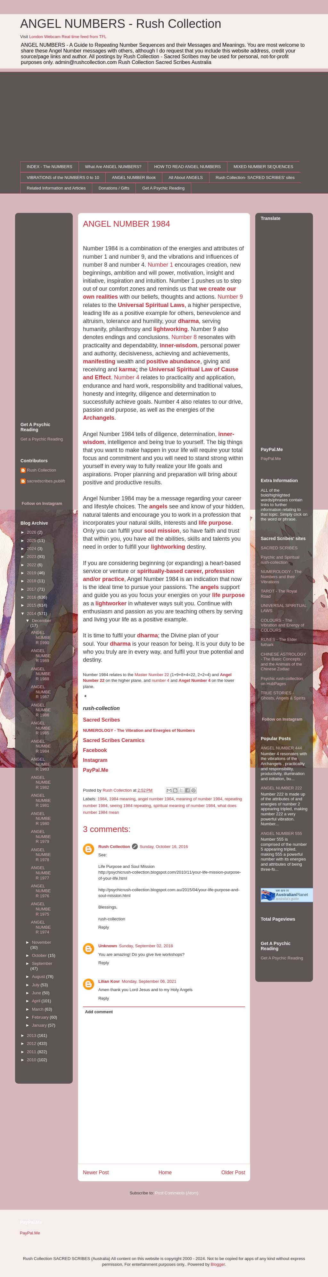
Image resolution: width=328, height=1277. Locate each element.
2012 (32, 1043)
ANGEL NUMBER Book (134, 177)
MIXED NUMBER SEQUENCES (263, 166)
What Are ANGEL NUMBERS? (113, 166)
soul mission (161, 531)
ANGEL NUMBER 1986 (41, 710)
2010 (32, 1059)
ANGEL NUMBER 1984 (41, 746)
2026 (32, 532)
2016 (32, 597)
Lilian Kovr (109, 981)
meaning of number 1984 (199, 798)
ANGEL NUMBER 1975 (41, 908)
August (39, 976)
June (37, 992)
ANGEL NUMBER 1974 (41, 927)
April (37, 1000)
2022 (32, 564)
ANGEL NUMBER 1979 (41, 836)
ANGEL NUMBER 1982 (41, 782)
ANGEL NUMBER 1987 (41, 691)
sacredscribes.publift (46, 481)
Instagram (95, 760)
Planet (292, 894)
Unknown (107, 945)
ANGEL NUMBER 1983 (41, 764)
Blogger (218, 1264)
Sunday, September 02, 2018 (146, 945)
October (40, 955)
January (40, 1025)
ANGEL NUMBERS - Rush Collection (120, 23)
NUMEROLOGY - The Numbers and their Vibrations (281, 576)
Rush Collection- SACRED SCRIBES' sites (255, 177)
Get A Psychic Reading (163, 188)
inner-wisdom (178, 345)
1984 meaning (122, 798)
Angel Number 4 (195, 680)
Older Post (233, 1172)
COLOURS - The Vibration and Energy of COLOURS (282, 625)
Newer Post (96, 1172)
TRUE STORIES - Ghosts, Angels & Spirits (283, 695)
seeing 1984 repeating (130, 805)
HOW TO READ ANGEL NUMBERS (187, 166)
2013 (32, 1035)
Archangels (98, 418)
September (42, 963)
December (41, 620)
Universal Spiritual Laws (151, 305)
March (38, 1009)
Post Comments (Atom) (176, 1193)
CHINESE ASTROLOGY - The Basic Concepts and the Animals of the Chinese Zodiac (283, 662)
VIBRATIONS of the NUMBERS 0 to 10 (63, 177)
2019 (32, 572)
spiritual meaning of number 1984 (184, 805)
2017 (32, 589)
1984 (102, 798)
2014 (32, 613)
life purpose (215, 523)
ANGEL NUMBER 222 (281, 788)
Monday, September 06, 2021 (149, 981)
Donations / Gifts (114, 188)
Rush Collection (114, 846)
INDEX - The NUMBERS (49, 166)
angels (158, 506)
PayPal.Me (95, 770)
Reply (103, 927)
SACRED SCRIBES (279, 548)
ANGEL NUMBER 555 (281, 833)
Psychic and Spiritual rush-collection (280, 560)
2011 (32, 1051)
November (41, 942)
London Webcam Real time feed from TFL (68, 36)
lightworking (170, 329)
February (41, 1017)
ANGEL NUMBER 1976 (41, 891)
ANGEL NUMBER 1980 (41, 818)
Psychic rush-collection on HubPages (282, 681)
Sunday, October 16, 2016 (164, 846)
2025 (32, 540)
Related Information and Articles (56, 188)
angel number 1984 (156, 798)
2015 (32, 605)
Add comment (99, 1011)
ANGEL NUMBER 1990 (41, 637)
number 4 (160, 680)
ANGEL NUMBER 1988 (41, 674)
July (36, 984)
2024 (32, 548)
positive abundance (173, 361)
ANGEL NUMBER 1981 (41, 800)
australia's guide (287, 899)
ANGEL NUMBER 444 (281, 748)
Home (165, 1172)
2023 (32, 556)
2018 (32, 580)
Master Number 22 (152, 674)
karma (127, 369)
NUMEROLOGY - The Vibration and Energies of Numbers (139, 730)
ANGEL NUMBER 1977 (41, 872)
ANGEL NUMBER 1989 (41, 655)
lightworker (111, 603)
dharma (188, 321)
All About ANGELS (185, 177)
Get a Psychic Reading (41, 439)
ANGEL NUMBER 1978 (41, 854)
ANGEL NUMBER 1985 (41, 728)
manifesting (99, 361)
